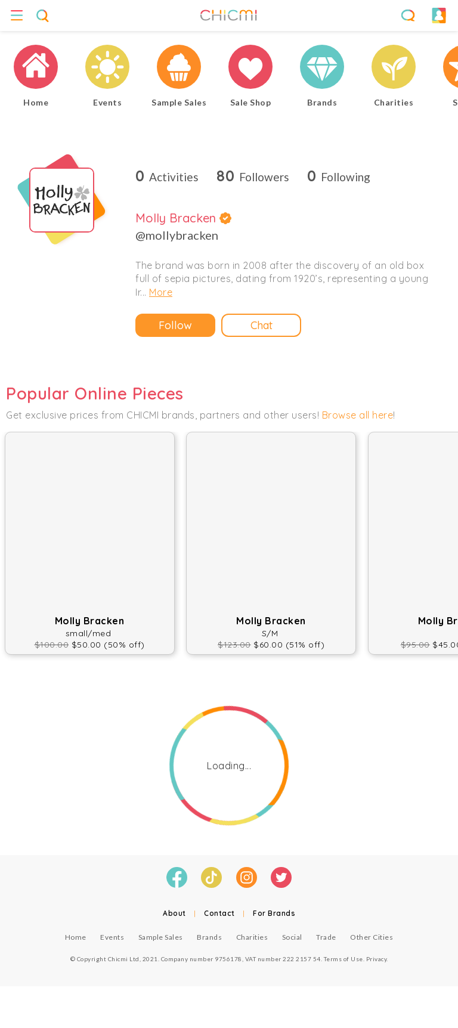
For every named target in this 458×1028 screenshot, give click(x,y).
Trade (326, 937)
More (160, 292)
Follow (175, 325)
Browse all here (358, 415)
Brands (209, 937)
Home (75, 937)
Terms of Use (343, 958)
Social (292, 937)
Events (112, 937)
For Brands (274, 913)
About (174, 913)
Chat (261, 325)
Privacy (376, 958)
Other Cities (371, 937)
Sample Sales (160, 937)
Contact (219, 913)
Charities (252, 937)
